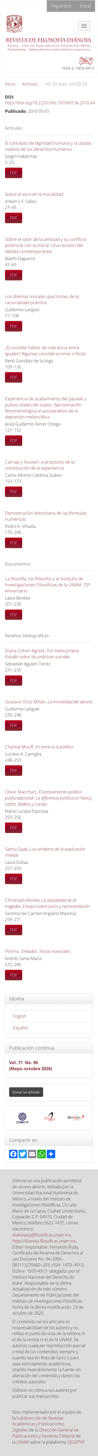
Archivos (30, 84)
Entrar (85, 6)
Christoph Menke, (47, 903)
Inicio (10, 84)
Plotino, (37, 951)
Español (20, 1028)
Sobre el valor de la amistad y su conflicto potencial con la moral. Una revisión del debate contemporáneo (46, 245)
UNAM (22, 1442)
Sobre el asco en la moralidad (34, 194)
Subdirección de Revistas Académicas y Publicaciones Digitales (38, 1424)
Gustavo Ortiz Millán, (49, 702)
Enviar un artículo (26, 1092)
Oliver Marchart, (49, 798)
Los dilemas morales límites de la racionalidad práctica (42, 299)
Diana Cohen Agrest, (42, 653)
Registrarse (61, 6)
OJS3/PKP (75, 1442)
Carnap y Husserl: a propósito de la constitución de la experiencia (39, 465)
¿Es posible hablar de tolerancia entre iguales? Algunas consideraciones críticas (45, 350)
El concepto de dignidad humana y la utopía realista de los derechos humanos (48, 146)
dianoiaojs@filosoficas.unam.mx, (42, 1235)
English (19, 1016)
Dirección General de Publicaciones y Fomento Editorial (45, 1433)
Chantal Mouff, (39, 747)
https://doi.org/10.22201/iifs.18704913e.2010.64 (50, 103)
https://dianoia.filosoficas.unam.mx (44, 1241)
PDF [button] (13, 172)
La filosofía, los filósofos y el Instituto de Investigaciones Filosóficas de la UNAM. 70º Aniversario (47, 585)
